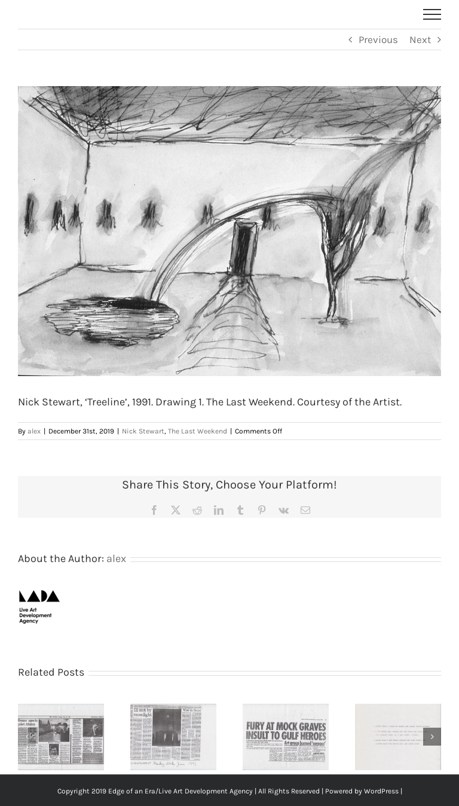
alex (34, 431)
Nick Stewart (143, 431)
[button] (27, 737)
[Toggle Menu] (432, 14)
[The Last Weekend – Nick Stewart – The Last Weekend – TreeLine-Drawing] (229, 231)
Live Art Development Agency (205, 791)
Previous (378, 39)
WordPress (381, 791)
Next (420, 39)
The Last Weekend (197, 431)
